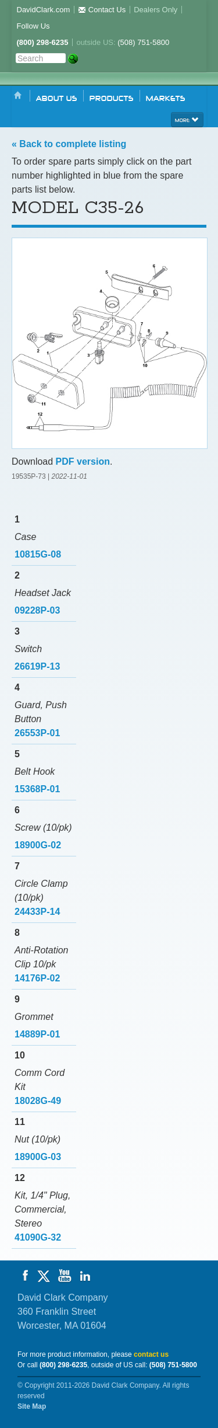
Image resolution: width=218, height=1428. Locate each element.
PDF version (83, 461)
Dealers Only (155, 9)
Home (18, 96)
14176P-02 (37, 978)
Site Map (31, 1406)
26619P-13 (37, 666)
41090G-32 (38, 1237)
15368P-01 (37, 789)
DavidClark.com (43, 9)
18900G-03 (38, 1157)
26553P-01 (37, 733)
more (187, 119)
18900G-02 (38, 845)
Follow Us (33, 26)
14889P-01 (37, 1034)
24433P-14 (37, 912)
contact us (151, 1354)
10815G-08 (38, 554)
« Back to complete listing (69, 144)
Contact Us (102, 9)
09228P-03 (37, 610)
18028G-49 (38, 1101)
